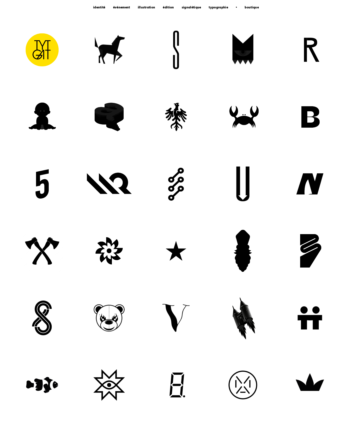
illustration (146, 7)
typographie (218, 7)
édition (168, 7)
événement (121, 7)
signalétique (191, 7)
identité (99, 7)
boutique (252, 7)
